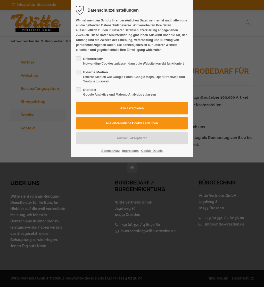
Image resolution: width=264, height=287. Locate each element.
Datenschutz (110, 151)
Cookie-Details (152, 151)
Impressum (130, 151)
